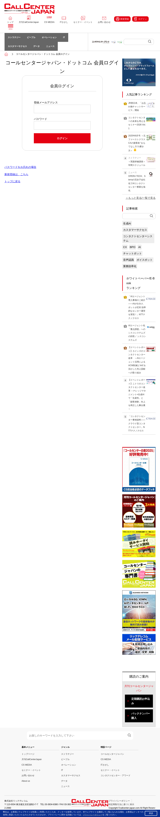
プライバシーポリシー (119, 801)
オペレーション (49, 37)
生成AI (127, 223)
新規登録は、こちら (16, 174)
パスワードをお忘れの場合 (20, 167)
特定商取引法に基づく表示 (121, 804)
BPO (132, 247)
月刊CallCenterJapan (29, 22)
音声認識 (128, 259)
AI (139, 247)
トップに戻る (12, 181)
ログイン (140, 18)
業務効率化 (129, 266)
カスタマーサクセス (17, 46)
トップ (10, 22)
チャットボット (132, 253)
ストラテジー (14, 37)
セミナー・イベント (82, 22)
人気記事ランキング (139, 94)
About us (26, 781)
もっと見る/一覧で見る (142, 197)
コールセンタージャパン (112, 754)
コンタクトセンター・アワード (115, 775)
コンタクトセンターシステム (137, 238)
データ (36, 46)
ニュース (50, 46)
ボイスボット (145, 259)
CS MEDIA (49, 22)
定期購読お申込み (140, 701)
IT (64, 37)
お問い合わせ (104, 22)
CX (125, 247)
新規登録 (122, 19)
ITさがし (64, 22)
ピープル (31, 37)
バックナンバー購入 (140, 716)
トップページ (28, 754)
